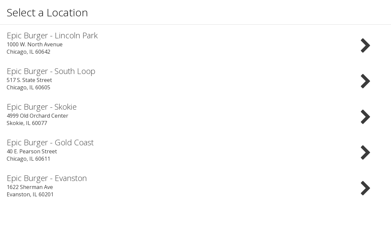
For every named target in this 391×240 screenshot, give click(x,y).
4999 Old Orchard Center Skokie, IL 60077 (195, 114)
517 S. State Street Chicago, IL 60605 (195, 78)
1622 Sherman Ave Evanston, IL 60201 (195, 185)
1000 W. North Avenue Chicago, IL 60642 (195, 42)
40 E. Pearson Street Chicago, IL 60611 (195, 149)
